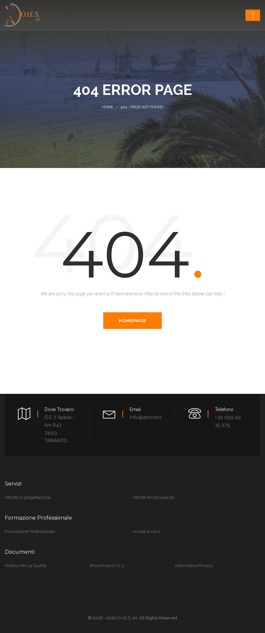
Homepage (132, 320)
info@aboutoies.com (153, 417)
